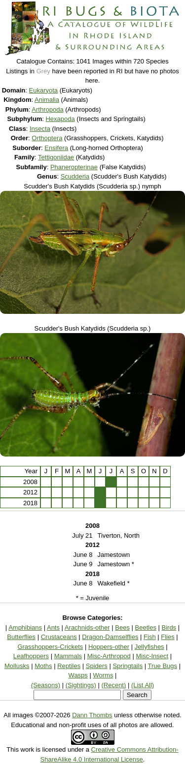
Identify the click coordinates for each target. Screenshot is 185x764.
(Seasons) (45, 685)
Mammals (68, 656)
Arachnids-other (87, 627)
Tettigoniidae (56, 157)
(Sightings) (81, 685)
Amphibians (25, 627)
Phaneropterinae (74, 167)
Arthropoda (47, 109)
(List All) (142, 685)
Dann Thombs (92, 715)
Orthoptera (47, 138)
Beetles (145, 627)
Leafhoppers (31, 656)
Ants (53, 627)
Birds (169, 627)
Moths (43, 666)
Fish (150, 637)
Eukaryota (43, 90)
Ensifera (56, 148)
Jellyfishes (149, 646)
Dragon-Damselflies (110, 637)
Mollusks (17, 666)
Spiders (97, 666)
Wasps (78, 675)
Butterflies (21, 637)
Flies (167, 637)
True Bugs (163, 666)
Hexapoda (59, 118)
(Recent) (113, 685)
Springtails (127, 666)
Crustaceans (59, 637)
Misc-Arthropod (109, 656)
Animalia (47, 99)
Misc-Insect (152, 656)
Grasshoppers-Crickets (50, 646)
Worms (103, 675)
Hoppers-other (108, 646)
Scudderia (75, 176)
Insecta (40, 128)
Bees (122, 627)
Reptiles (68, 666)
